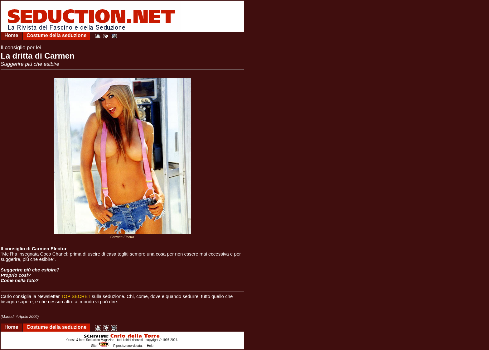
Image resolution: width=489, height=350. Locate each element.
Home (11, 35)
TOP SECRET (75, 296)
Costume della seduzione (56, 35)
